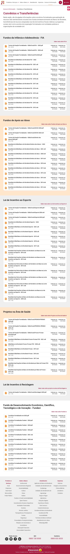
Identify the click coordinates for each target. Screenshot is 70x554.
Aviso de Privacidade (39, 552)
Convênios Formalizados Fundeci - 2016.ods (20, 459)
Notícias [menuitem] (60, 483)
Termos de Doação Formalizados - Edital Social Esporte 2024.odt (26, 212)
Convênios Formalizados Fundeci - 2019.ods (20, 444)
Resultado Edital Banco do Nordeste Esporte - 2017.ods (23, 246)
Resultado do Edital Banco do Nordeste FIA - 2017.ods (23, 84)
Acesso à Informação (9, 9)
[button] (68, 8)
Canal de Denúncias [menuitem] (43, 508)
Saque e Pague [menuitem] (43, 496)
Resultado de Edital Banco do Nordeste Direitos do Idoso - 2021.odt (27, 149)
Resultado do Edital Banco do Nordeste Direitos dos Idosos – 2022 (26, 144)
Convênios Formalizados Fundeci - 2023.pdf (20, 425)
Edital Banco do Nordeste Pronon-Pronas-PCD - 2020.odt (24, 344)
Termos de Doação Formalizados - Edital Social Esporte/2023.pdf (26, 217)
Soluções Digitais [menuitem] (43, 501)
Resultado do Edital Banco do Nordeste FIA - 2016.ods (23, 88)
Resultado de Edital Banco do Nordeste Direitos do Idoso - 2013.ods (27, 187)
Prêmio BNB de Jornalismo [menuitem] (60, 489)
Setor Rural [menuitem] (8, 491)
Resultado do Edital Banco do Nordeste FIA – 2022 (22, 60)
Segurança (31, 552)
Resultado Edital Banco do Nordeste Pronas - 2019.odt (23, 349)
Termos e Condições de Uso (21, 552)
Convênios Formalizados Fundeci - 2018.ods (20, 449)
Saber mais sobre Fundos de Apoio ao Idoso (53, 124)
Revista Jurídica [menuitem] (23, 510)
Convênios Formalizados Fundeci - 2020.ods (20, 439)
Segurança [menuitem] (23, 518)
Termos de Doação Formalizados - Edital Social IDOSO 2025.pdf (26, 128)
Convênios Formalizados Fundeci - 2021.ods (20, 435)
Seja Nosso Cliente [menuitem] (43, 503)
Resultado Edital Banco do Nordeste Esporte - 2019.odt (23, 236)
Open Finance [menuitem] (23, 501)
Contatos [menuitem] (60, 493)
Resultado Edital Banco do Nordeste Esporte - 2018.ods (23, 241)
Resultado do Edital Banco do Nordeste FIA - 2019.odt (23, 74)
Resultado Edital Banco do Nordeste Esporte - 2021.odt (23, 227)
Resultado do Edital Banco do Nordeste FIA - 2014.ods (23, 98)
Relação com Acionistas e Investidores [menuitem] (23, 524)
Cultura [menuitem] (23, 491)
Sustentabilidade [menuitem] (23, 488)
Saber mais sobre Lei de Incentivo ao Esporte (53, 204)
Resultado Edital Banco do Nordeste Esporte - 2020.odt (23, 232)
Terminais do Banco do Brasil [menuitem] (43, 518)
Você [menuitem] (8, 486)
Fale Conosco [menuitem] (43, 505)
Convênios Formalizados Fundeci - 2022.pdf (20, 430)
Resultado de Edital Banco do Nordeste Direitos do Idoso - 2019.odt (27, 159)
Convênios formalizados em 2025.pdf (18, 416)
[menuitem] (12, 2)
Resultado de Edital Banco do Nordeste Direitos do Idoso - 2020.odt (27, 154)
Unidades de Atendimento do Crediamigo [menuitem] (43, 487)
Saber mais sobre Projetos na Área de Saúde (53, 316)
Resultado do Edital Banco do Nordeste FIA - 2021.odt (23, 64)
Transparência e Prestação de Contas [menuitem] (23, 514)
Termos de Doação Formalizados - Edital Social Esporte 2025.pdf (26, 208)
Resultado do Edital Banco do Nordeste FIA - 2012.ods (23, 107)
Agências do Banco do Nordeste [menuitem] (43, 483)
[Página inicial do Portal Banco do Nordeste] (2, 2)
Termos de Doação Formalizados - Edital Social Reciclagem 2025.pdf (27, 392)
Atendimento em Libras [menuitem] (43, 520)
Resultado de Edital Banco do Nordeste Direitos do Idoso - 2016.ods (27, 173)
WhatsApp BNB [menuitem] (43, 523)
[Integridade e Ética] (33, 550)
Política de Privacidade (50, 552)
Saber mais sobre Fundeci (58, 412)
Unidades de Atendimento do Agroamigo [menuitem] (43, 492)
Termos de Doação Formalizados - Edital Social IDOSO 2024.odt (26, 133)
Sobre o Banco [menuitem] (23, 481)
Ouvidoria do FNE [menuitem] (43, 513)
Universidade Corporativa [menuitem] (23, 530)
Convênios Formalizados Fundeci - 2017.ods (20, 454)
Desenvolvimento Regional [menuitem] (23, 486)
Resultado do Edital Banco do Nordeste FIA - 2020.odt (23, 69)
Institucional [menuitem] (23, 483)
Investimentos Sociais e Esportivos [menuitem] (23, 503)
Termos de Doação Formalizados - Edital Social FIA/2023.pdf (25, 55)
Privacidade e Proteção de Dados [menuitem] (23, 520)
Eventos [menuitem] (23, 508)
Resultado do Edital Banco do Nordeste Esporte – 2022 (23, 222)
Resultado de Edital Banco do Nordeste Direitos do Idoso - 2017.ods (27, 168)
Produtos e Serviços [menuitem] (8, 482)
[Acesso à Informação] (40, 550)
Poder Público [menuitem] (8, 496)
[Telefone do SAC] (35, 538)
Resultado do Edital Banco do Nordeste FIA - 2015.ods (23, 93)
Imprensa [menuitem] (60, 481)
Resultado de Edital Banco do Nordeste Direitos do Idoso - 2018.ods (27, 163)
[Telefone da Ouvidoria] (57, 538)
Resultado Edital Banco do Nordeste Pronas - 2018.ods (23, 354)
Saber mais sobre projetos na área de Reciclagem (52, 388)
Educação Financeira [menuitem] (23, 528)
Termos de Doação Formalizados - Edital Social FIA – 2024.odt (25, 50)
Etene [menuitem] (23, 493)
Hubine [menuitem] (23, 496)
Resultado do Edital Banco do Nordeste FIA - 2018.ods (23, 79)
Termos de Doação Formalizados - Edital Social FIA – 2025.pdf (25, 45)
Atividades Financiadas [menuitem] (23, 505)
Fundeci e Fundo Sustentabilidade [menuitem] (23, 498)
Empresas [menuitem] (8, 488)
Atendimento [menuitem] (43, 481)
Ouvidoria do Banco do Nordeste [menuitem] (43, 510)
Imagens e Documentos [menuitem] (60, 486)
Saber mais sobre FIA (60, 41)
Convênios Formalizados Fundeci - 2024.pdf (20, 420)
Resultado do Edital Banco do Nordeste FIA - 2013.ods (23, 103)
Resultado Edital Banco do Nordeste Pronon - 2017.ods (23, 358)
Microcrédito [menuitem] (8, 493)
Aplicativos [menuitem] (43, 498)
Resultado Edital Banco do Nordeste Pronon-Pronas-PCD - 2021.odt (27, 339)
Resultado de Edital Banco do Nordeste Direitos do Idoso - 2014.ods (27, 182)
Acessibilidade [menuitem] (43, 515)
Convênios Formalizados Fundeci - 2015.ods (20, 463)
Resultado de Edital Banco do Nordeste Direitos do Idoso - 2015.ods (27, 178)
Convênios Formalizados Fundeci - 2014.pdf (20, 468)
